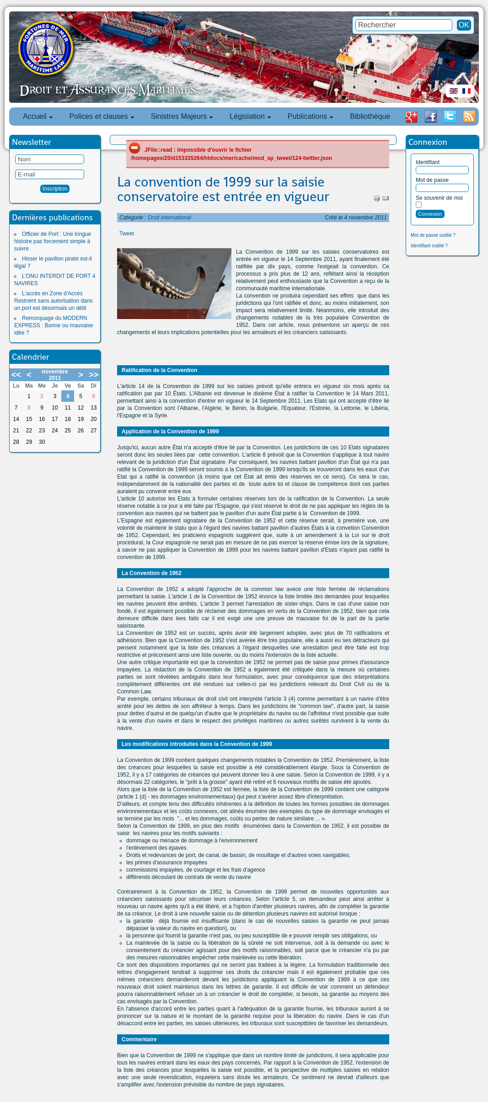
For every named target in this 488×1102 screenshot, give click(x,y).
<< (16, 374)
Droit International (169, 217)
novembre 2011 (55, 374)
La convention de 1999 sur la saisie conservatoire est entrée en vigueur (223, 189)
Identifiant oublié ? (429, 245)
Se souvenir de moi (439, 198)
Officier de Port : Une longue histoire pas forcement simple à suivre (52, 241)
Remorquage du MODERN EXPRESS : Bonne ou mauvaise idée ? (53, 325)
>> (93, 374)
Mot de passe (432, 180)
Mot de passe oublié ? (433, 235)
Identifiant (428, 162)
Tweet (126, 233)
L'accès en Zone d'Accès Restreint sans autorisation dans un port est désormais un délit (53, 300)
